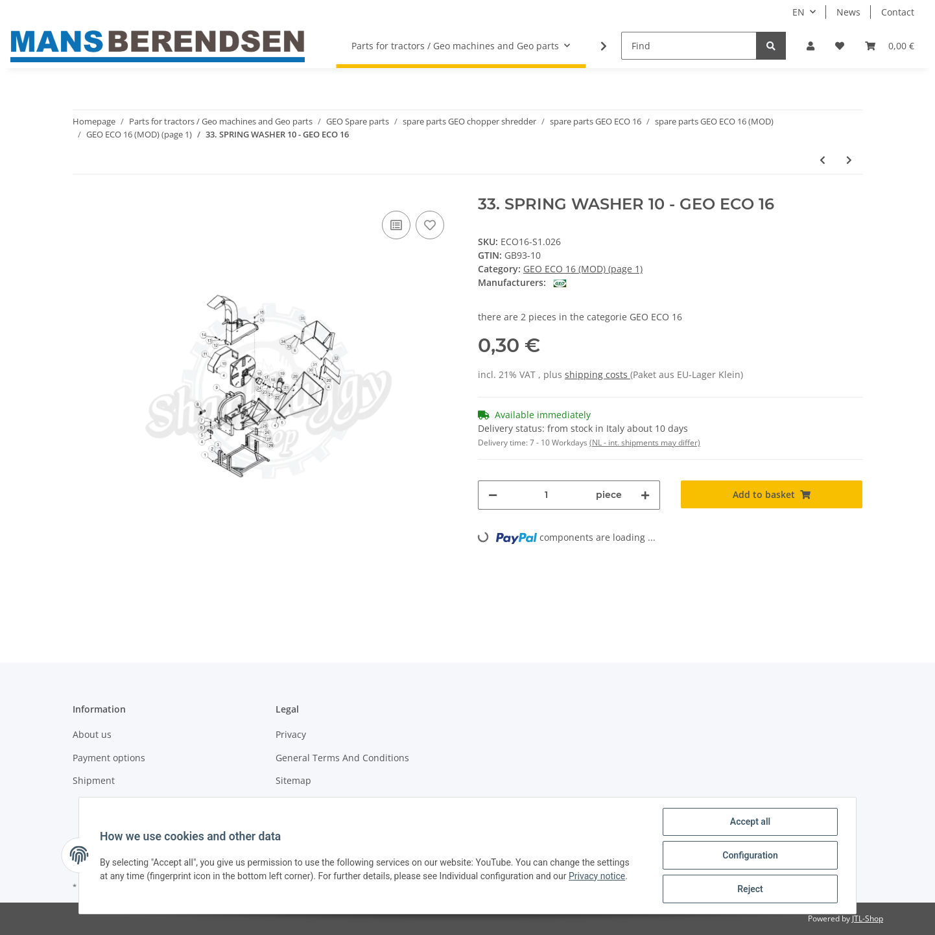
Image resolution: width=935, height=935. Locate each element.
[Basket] (890, 45)
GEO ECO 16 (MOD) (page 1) (583, 269)
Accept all (750, 821)
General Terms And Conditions (342, 758)
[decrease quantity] (493, 495)
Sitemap (293, 780)
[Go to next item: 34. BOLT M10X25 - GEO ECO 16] (849, 160)
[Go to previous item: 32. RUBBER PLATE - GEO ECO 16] (822, 160)
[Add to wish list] (430, 225)
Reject (750, 889)
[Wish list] (840, 45)
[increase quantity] (645, 495)
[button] (810, 45)
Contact (897, 12)
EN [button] (798, 12)
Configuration (749, 855)
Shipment (94, 780)
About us (92, 734)
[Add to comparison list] (396, 225)
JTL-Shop (867, 918)
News (848, 12)
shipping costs (597, 374)
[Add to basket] (772, 494)
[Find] (689, 46)
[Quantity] (546, 495)
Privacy (291, 734)
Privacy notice (597, 876)
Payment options (109, 758)
